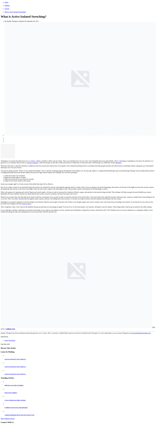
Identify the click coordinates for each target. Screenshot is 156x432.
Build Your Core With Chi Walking (14, 385)
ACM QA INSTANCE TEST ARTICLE (15, 359)
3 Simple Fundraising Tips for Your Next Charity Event (19, 415)
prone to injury (26, 204)
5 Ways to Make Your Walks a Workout (15, 400)
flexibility (118, 162)
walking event (10, 329)
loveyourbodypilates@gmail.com (141, 333)
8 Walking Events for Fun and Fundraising (16, 407)
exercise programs (32, 162)
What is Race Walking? (11, 392)
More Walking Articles (8, 418)
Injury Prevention (10, 340)
